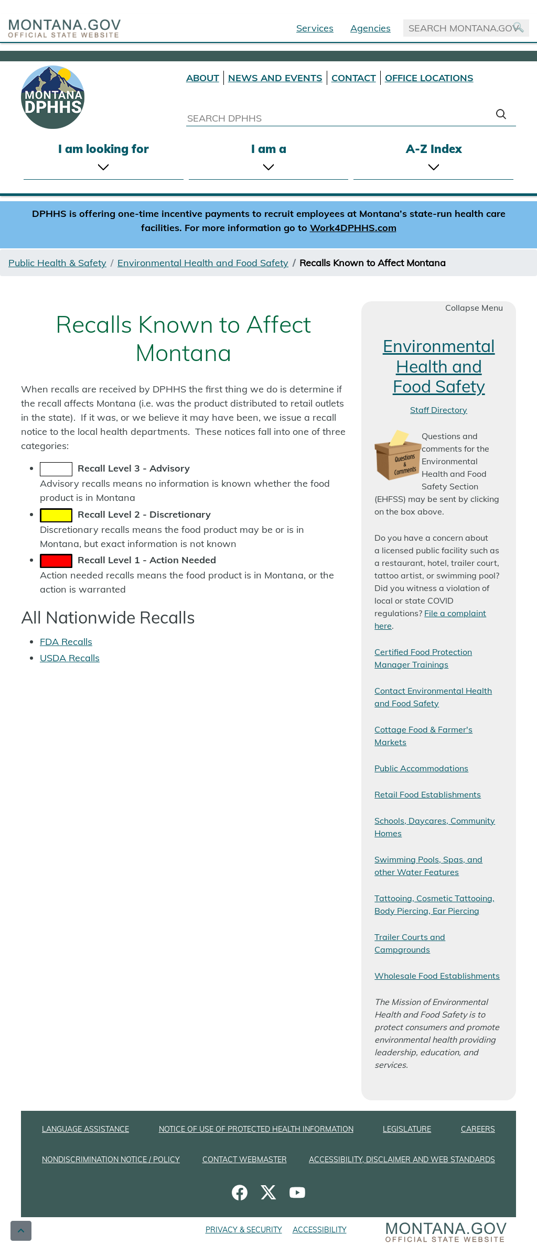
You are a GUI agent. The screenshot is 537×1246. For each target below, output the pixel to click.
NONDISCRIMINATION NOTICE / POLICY (111, 1159)
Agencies (370, 28)
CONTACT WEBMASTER (244, 1159)
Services (315, 28)
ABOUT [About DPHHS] (202, 78)
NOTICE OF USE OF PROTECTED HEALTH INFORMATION (256, 1129)
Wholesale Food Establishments (437, 975)
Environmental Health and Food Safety (202, 263)
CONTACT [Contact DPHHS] (353, 78)
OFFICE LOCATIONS (429, 78)
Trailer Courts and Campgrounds (409, 943)
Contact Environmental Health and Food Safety (433, 696)
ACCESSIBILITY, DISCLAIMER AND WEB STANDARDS (402, 1159)
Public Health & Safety (57, 263)
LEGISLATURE (407, 1129)
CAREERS (478, 1129)
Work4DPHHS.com (353, 228)
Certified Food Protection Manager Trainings (423, 658)
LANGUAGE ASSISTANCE (85, 1129)
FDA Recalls (66, 642)
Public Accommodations (421, 768)
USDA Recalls (70, 658)
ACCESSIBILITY (320, 1229)
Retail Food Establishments (427, 794)
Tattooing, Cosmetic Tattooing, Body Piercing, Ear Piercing (434, 904)
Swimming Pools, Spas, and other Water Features (428, 865)
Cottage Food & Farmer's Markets (423, 735)
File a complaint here (430, 619)
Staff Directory (438, 410)
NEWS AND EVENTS (275, 78)
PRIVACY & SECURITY (244, 1229)
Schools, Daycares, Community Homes (434, 826)
